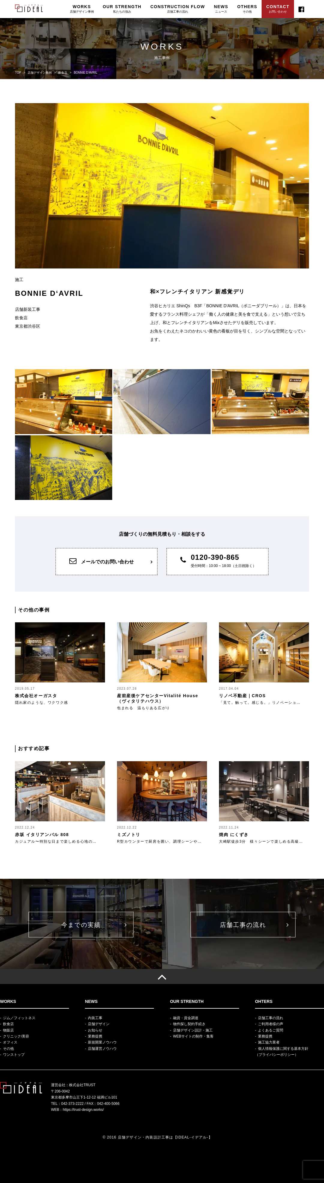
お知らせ (95, 1030)
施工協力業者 (269, 1042)
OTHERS (247, 8)
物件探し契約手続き (189, 1024)
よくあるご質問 (270, 1030)
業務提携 (95, 1036)
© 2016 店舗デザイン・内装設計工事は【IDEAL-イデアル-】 (157, 1137)
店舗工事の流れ (243, 924)
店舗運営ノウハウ (102, 1049)
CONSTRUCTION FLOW (177, 8)
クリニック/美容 (16, 1036)
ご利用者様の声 (270, 1024)
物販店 (8, 1030)
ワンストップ (14, 1055)
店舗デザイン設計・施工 (193, 1030)
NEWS (221, 8)
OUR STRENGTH (122, 8)
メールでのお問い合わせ (101, 560)
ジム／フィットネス (19, 1018)
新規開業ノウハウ (102, 1042)
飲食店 (8, 1024)
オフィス (10, 1042)
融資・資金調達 (185, 1018)
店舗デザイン (99, 1024)
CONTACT (277, 8)
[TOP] (162, 976)
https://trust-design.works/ (83, 1110)
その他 (8, 1049)
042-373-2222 (72, 1104)
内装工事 (95, 1018)
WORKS (82, 8)
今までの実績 (81, 924)
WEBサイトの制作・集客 (193, 1036)
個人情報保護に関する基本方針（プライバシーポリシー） (281, 1052)
